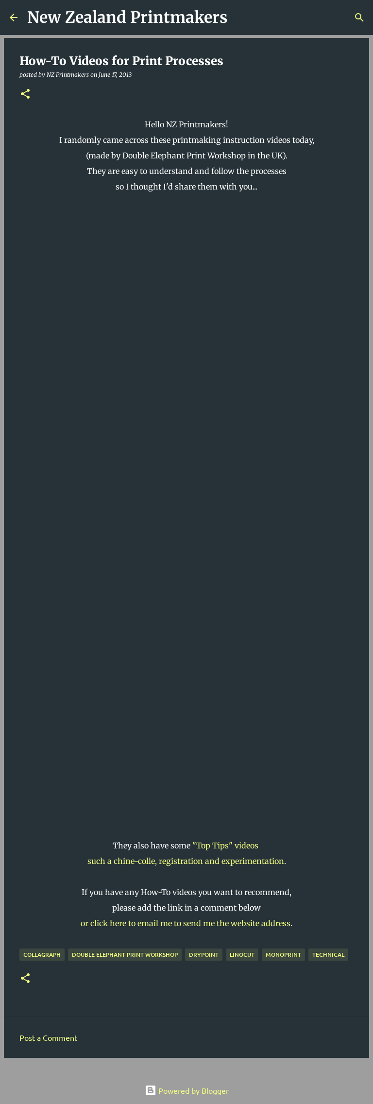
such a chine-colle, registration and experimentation (185, 861)
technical (328, 954)
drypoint (204, 954)
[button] (25, 94)
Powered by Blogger (187, 1090)
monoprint (283, 954)
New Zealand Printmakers (127, 17)
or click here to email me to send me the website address (185, 923)
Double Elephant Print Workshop (125, 954)
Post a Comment (48, 1037)
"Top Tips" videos (226, 845)
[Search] (241, 17)
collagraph (42, 954)
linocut (242, 954)
